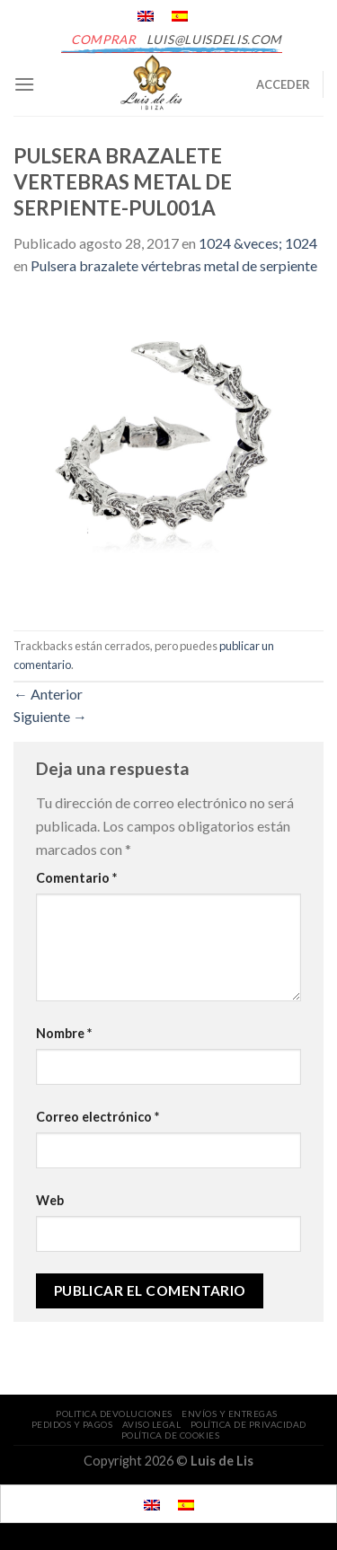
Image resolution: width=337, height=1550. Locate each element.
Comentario (76, 877)
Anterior (48, 693)
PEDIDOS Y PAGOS (72, 1424)
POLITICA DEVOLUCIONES (114, 1413)
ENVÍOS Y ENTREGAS (230, 1413)
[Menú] (24, 84)
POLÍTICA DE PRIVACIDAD (248, 1424)
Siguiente (50, 716)
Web (50, 1200)
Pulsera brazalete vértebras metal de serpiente (174, 265)
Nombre (64, 1033)
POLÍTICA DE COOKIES (170, 1435)
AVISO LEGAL (152, 1424)
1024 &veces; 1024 (258, 242)
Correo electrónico (97, 1116)
